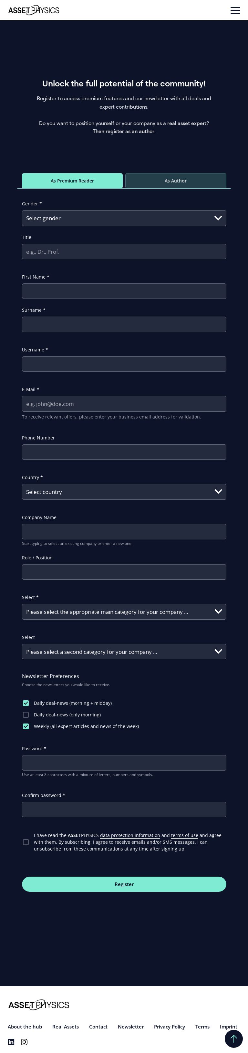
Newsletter (131, 1026)
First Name (35, 277)
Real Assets (65, 1026)
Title (26, 237)
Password (34, 748)
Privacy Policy (169, 1026)
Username (35, 350)
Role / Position (37, 558)
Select (30, 597)
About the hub (25, 1026)
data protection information (130, 835)
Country (32, 477)
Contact (98, 1026)
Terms (202, 1026)
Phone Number (38, 438)
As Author (176, 181)
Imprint (228, 1026)
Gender (32, 204)
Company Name (39, 517)
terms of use (184, 835)
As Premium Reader (72, 181)
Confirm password (43, 795)
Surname (34, 310)
